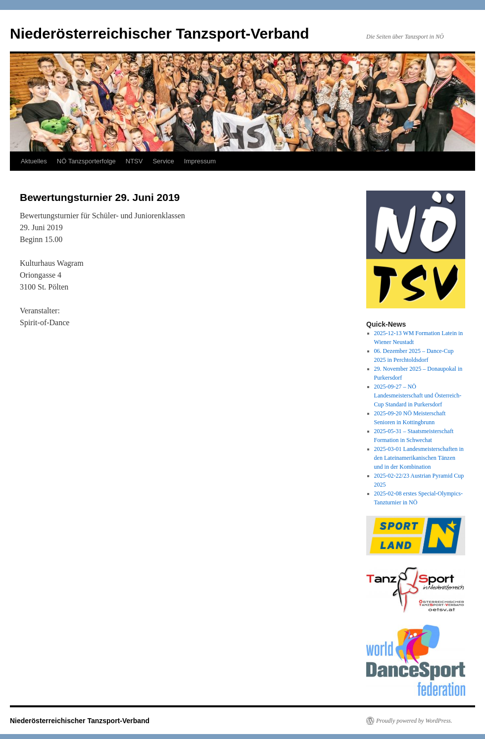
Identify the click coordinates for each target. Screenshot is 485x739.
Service (163, 161)
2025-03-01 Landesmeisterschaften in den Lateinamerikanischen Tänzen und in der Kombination (419, 457)
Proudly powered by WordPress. (414, 720)
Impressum (200, 161)
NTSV (134, 161)
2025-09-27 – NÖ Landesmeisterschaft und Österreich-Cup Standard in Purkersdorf (418, 395)
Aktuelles (34, 161)
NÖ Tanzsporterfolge (86, 161)
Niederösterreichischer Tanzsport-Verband (159, 33)
